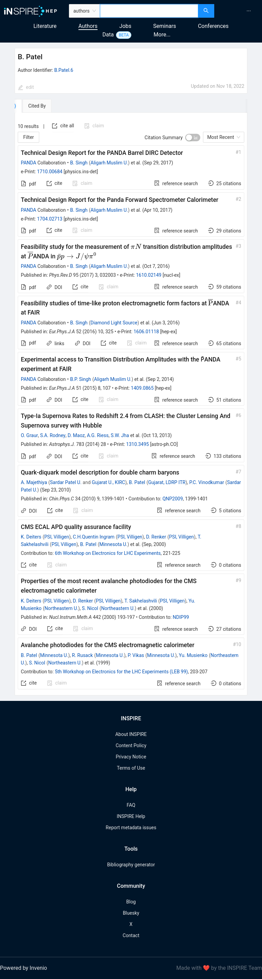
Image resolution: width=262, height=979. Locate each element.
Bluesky (131, 913)
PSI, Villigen (56, 537)
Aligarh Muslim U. (109, 162)
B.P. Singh (80, 379)
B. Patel (137, 482)
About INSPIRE (131, 734)
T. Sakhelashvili (141, 601)
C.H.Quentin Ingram (94, 537)
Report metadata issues (131, 827)
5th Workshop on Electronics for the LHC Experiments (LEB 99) (121, 671)
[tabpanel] (131, 404)
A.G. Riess (97, 435)
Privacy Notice (131, 756)
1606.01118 (146, 331)
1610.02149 (149, 275)
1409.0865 (142, 388)
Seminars (164, 26)
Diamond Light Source (113, 322)
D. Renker (156, 537)
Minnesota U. (113, 544)
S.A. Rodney (53, 435)
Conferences (213, 26)
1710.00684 (49, 171)
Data (108, 34)
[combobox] (149, 11)
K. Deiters (31, 537)
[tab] (35, 106)
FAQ (131, 805)
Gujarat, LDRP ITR (166, 482)
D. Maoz (76, 435)
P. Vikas (136, 655)
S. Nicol (90, 608)
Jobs (125, 26)
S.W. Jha (120, 435)
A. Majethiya (34, 482)
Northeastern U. (61, 608)
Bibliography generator (131, 864)
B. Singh (79, 162)
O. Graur (29, 435)
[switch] (192, 137)
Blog (131, 901)
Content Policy (131, 745)
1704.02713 (49, 219)
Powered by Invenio (23, 968)
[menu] (239, 11)
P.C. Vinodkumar (206, 482)
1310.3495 (137, 444)
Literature (45, 26)
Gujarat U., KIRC (108, 482)
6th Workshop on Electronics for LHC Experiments (108, 553)
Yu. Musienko (193, 655)
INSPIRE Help (131, 816)
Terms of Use (131, 768)
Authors (88, 26)
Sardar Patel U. (66, 482)
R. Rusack (82, 655)
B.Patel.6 (63, 70)
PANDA (28, 162)
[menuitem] (248, 11)
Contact (131, 935)
